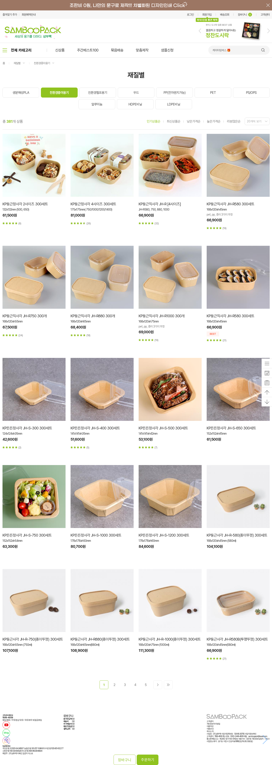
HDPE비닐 (135, 104)
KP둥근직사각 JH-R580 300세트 (230, 204)
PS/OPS (251, 93)
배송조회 (224, 14)
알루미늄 (96, 104)
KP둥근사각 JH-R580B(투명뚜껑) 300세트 (237, 639)
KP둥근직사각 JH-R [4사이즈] (160, 204)
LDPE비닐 (173, 104)
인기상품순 (153, 121)
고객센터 (265, 14)
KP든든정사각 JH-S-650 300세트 (231, 428)
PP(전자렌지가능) (174, 93)
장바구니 (245, 14)
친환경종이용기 (42, 63)
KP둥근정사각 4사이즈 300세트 (93, 204)
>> (168, 684)
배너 (136, 5)
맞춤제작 (142, 50)
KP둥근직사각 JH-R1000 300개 (162, 316)
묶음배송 (117, 50)
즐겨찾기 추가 (10, 14)
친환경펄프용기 (97, 93)
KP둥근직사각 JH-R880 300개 (93, 316)
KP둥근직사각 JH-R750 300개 (25, 316)
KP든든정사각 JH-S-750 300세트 (27, 535)
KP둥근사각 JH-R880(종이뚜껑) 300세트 (100, 639)
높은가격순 (213, 121)
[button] (200, 31)
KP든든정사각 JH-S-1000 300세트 (96, 535)
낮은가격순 (193, 121)
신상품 (60, 50)
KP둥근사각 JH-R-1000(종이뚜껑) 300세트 (170, 639)
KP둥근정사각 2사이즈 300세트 (25, 204)
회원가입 (206, 14)
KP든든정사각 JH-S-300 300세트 (27, 428)
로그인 (190, 14)
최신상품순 (173, 121)
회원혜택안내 (28, 14)
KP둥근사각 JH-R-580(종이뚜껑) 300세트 (237, 535)
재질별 (17, 63)
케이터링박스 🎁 (221, 50)
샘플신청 (167, 50)
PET (213, 93)
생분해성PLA (21, 93)
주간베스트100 (87, 50)
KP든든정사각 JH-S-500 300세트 (163, 428)
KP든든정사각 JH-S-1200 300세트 (164, 535)
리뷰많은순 (233, 121)
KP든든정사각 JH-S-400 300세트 (95, 428)
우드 (136, 93)
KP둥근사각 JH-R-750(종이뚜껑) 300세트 (33, 639)
